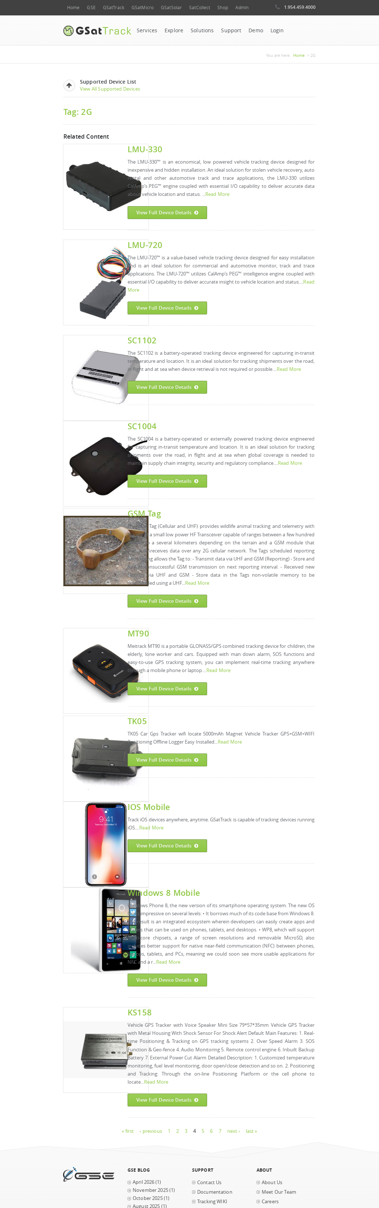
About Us (272, 1182)
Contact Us (209, 1182)
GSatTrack (113, 7)
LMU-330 (145, 149)
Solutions (202, 30)
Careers (270, 1201)
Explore (174, 30)
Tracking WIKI (212, 1201)
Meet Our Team (279, 1192)
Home (73, 7)
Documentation (214, 1192)
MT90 (138, 633)
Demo (256, 30)
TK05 (137, 721)
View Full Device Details (167, 213)
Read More (217, 194)
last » (251, 1131)
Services (147, 30)
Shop (222, 7)
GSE (91, 7)
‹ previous (151, 1131)
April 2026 (143, 1182)
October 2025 (148, 1198)
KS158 (140, 1012)
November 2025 (150, 1190)
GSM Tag (144, 513)
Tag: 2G (77, 111)
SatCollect (199, 7)
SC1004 (142, 426)
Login (277, 30)
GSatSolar (171, 7)
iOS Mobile (149, 807)
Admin (242, 7)
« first (128, 1131)
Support (231, 30)
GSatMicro (143, 7)
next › (233, 1131)
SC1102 (142, 340)
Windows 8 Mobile (164, 892)
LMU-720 (145, 245)
